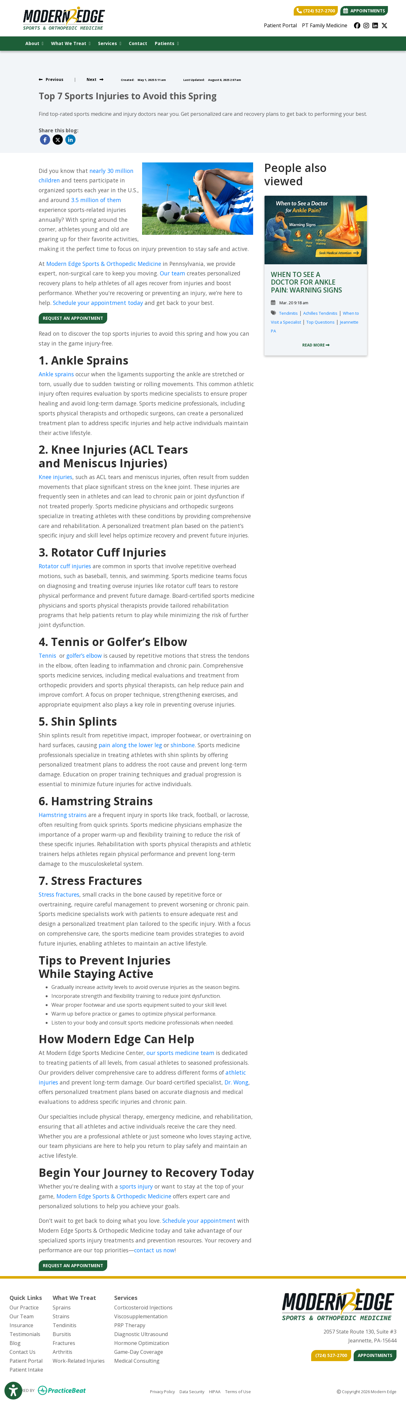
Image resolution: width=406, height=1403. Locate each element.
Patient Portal (280, 25)
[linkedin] (375, 25)
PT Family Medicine (324, 25)
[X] (384, 25)
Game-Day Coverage (138, 1351)
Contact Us (23, 1351)
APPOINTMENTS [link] (364, 11)
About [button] (34, 43)
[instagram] (366, 25)
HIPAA (214, 1391)
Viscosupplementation (140, 1316)
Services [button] (109, 43)
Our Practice (24, 1307)
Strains (61, 1316)
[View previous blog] (51, 79)
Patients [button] (167, 43)
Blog (15, 1343)
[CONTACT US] (331, 1355)
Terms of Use (238, 1391)
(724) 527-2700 (316, 11)
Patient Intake (26, 1369)
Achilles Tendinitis (320, 313)
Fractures (64, 1343)
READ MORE (316, 345)
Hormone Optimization (141, 1343)
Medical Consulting (137, 1360)
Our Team (22, 1316)
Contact (138, 43)
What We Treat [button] (70, 43)
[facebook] (357, 25)
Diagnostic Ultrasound (141, 1334)
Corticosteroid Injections (143, 1307)
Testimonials (25, 1334)
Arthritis (62, 1351)
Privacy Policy (162, 1391)
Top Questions (320, 322)
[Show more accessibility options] (13, 1391)
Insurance (21, 1325)
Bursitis (62, 1334)
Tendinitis (288, 313)
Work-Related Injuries (79, 1360)
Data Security (192, 1391)
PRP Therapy (129, 1325)
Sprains (62, 1307)
